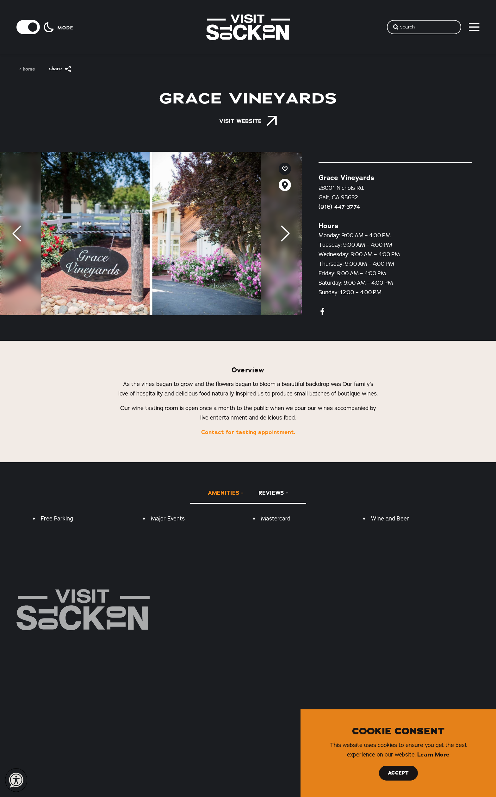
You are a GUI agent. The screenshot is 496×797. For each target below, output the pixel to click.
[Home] (83, 609)
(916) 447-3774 (339, 207)
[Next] (285, 233)
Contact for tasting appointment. (248, 432)
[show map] (285, 185)
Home (27, 69)
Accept (398, 773)
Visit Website (248, 121)
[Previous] (17, 233)
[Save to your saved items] (285, 169)
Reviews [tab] (271, 493)
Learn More (433, 754)
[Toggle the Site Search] (424, 27)
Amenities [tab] (223, 493)
